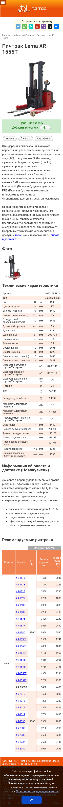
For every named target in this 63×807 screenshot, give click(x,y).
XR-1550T (21, 673)
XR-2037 (20, 742)
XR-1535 (20, 618)
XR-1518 (20, 584)
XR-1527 (20, 598)
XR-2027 (20, 714)
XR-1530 (20, 605)
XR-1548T (21, 666)
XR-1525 (20, 591)
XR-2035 (20, 735)
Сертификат (44, 138)
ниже (18, 235)
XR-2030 (20, 721)
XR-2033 (20, 728)
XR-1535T (21, 639)
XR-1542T (21, 653)
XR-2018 (20, 701)
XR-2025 (20, 707)
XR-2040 (20, 748)
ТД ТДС (31, 8)
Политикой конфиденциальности (37, 791)
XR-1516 (20, 578)
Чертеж (10, 138)
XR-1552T (21, 680)
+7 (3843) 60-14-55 (26, 763)
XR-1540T (21, 646)
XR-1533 (20, 612)
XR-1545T (21, 659)
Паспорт (25, 138)
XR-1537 (20, 625)
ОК (31, 799)
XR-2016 (20, 694)
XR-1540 (20, 632)
